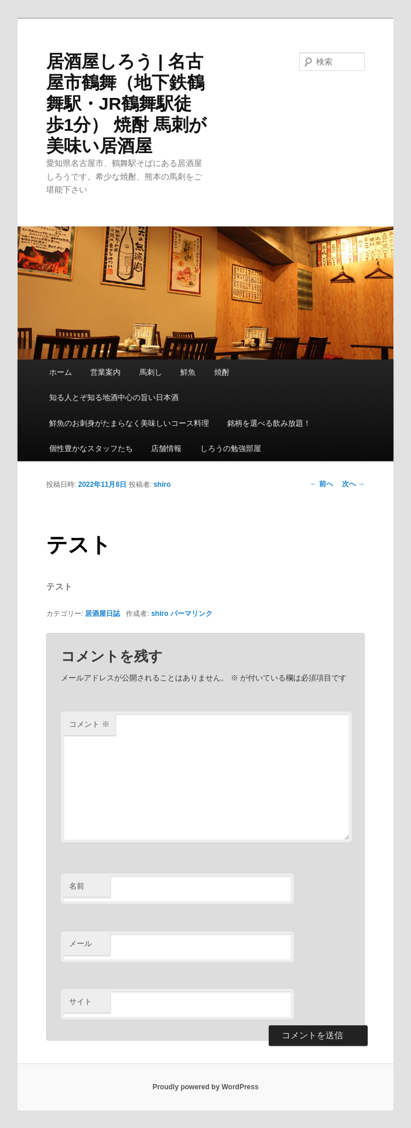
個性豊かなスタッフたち (91, 448)
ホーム (60, 372)
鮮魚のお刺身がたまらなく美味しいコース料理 (129, 423)
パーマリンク (191, 613)
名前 (76, 886)
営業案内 (105, 372)
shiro (161, 484)
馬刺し (150, 372)
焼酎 (222, 372)
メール (80, 943)
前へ (321, 484)
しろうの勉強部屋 (230, 448)
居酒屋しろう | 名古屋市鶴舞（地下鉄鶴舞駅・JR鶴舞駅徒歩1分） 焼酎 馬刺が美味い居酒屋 (126, 103)
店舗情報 (166, 448)
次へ (353, 484)
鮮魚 (188, 372)
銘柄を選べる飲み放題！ (269, 423)
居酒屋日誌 (102, 613)
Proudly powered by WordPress (205, 1087)
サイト (80, 1001)
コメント (89, 724)
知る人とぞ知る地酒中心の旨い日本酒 (114, 397)
